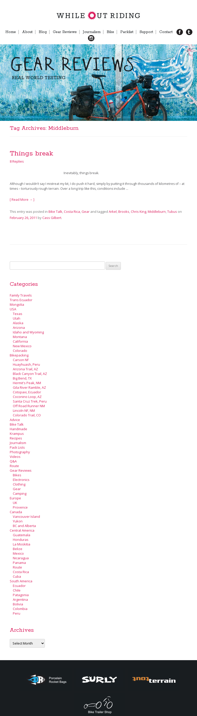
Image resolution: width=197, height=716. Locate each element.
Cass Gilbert (51, 217)
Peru (16, 613)
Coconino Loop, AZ (27, 396)
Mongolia (17, 304)
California (20, 341)
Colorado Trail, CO (27, 415)
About (27, 32)
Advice (15, 419)
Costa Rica (72, 211)
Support (146, 32)
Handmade (18, 429)
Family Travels (21, 295)
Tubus (172, 211)
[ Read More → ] (22, 199)
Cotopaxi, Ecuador (27, 392)
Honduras (20, 539)
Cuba (17, 576)
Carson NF (21, 359)
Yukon (18, 521)
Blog (43, 32)
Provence (20, 507)
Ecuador (19, 585)
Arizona (19, 327)
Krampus (17, 433)
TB (191, 32)
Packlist (126, 32)
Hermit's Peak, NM (27, 383)
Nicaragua (21, 558)
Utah (16, 318)
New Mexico (22, 346)
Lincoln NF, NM (24, 410)
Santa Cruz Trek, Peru (30, 401)
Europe (15, 498)
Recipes (16, 438)
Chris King (138, 211)
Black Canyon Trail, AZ (30, 373)
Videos (15, 456)
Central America (22, 530)
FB (181, 32)
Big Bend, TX (22, 378)
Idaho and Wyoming (28, 332)
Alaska (18, 323)
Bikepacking (19, 355)
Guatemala (21, 535)
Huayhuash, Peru (26, 364)
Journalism (92, 32)
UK (15, 502)
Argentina (20, 599)
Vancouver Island (26, 516)
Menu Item (100, 38)
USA (13, 309)
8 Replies (17, 161)
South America (21, 581)
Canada (16, 512)
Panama (19, 562)
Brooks (123, 211)
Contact (166, 32)
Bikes (17, 475)
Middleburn (157, 211)
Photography (20, 452)
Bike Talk (55, 211)
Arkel (113, 211)
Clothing (19, 484)
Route (14, 466)
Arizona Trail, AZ (25, 369)
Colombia (20, 608)
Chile (17, 590)
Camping (19, 493)
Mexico (18, 553)
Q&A (13, 461)
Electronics (21, 479)
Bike (110, 32)
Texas (17, 313)
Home (10, 32)
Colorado (20, 350)
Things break (31, 153)
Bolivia (18, 604)
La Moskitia (21, 544)
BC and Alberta (24, 525)
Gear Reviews (65, 32)
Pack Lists (17, 447)
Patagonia (21, 595)
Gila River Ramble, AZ (29, 387)
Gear (86, 211)
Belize (17, 548)
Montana (20, 336)
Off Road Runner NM (29, 406)
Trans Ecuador (21, 300)
